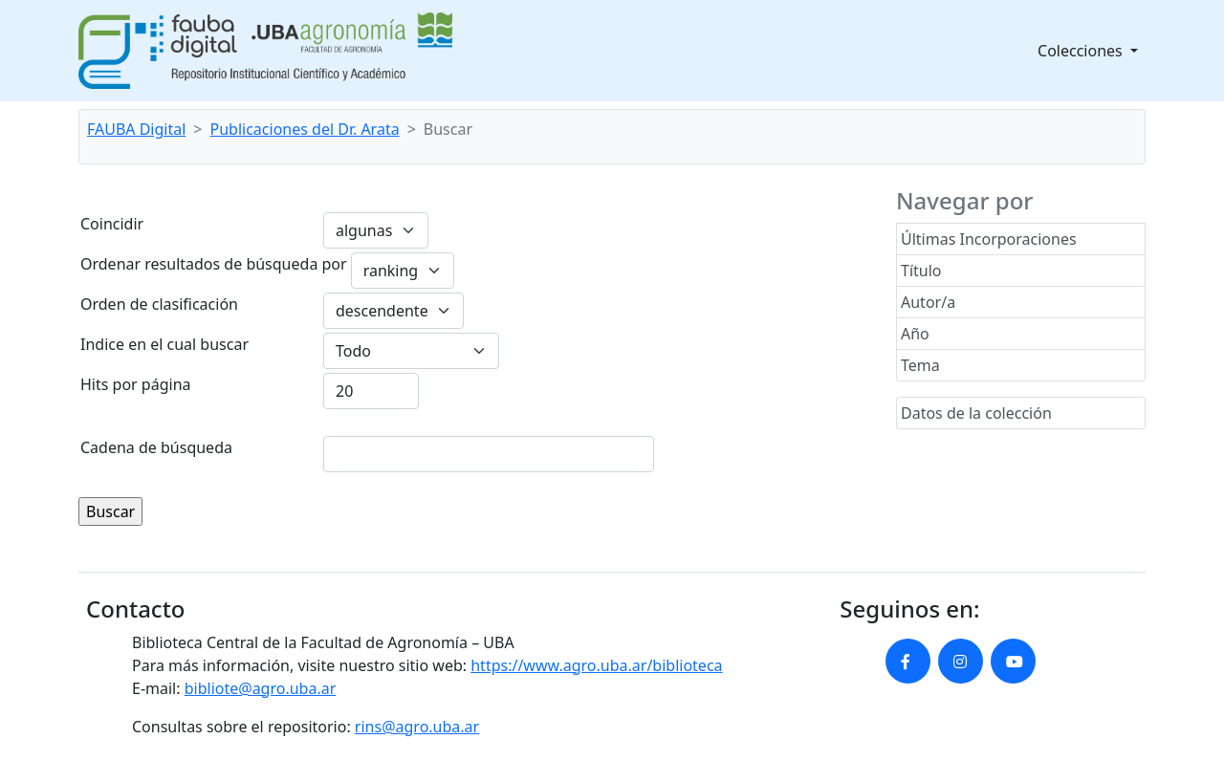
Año (915, 333)
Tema (920, 365)
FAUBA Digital (136, 129)
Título (921, 270)
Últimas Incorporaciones (989, 239)
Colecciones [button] (1082, 50)
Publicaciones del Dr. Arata (305, 129)
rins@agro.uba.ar (417, 726)
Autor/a (928, 302)
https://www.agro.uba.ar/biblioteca (596, 665)
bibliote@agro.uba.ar (261, 688)
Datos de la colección (976, 413)
